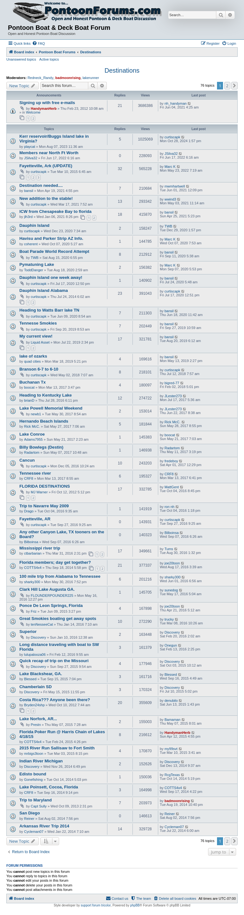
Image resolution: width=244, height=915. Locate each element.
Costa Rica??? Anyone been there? (54, 699)
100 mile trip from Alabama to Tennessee (59, 576)
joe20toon (172, 563)
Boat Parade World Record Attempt (54, 251)
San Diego (29, 813)
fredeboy (171, 461)
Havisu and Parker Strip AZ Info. (51, 238)
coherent (31, 244)
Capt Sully (39, 806)
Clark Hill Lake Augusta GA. (47, 589)
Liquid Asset (40, 342)
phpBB (135, 905)
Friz (34, 611)
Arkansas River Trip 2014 (44, 826)
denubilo (171, 700)
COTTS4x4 (33, 567)
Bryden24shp (34, 705)
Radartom (31, 452)
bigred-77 (172, 383)
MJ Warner (39, 492)
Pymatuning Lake (36, 264)
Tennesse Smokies (38, 323)
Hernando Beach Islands (43, 421)
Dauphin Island (34, 225)
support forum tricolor (96, 905)
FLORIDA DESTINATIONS (44, 486)
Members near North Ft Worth (48, 152)
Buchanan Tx (32, 382)
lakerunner (91, 78)
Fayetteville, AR (35, 519)
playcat (29, 146)
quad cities (32, 361)
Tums (169, 549)
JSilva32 (30, 158)
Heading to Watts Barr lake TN (49, 310)
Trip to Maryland (35, 800)
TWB (168, 226)
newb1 (36, 414)
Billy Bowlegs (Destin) (41, 447)
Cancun (27, 460)
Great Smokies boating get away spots (57, 618)
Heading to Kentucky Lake (45, 395)
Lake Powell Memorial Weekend (50, 408)
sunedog (171, 590)
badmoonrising (67, 78)
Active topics (49, 59)
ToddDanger (33, 270)
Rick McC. (32, 426)
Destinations (122, 70)
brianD (29, 400)
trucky (169, 619)
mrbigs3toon (34, 753)
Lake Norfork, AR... (38, 718)
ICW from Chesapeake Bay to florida (55, 211)
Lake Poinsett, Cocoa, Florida (48, 787)
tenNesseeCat (42, 624)
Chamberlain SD (35, 686)
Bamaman (172, 719)
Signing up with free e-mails (47, 102)
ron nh (169, 507)
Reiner (29, 818)
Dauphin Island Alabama (43, 290)
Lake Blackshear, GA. (40, 673)
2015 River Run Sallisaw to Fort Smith (57, 748)
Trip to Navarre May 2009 (44, 506)
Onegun (171, 645)
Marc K (170, 166)
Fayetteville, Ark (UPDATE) (45, 165)
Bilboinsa (31, 542)
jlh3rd (28, 217)
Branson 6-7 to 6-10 (38, 369)
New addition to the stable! (46, 198)
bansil (28, 191)
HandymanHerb (44, 108)
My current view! (35, 336)
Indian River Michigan (41, 761)
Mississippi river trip (39, 548)
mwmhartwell (175, 186)
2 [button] (227, 86)
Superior (28, 631)
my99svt (171, 749)
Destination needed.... (41, 185)
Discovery (38, 637)
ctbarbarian (33, 553)
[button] (234, 85)
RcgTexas (172, 775)
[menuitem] (38, 43)
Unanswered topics (21, 59)
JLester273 (173, 396)
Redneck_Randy (40, 78)
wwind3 (170, 199)
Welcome (33, 112)
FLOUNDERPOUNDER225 (52, 595)
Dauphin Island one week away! (50, 277)
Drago (29, 511)
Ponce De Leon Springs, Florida (51, 605)
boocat (29, 387)
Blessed (30, 679)
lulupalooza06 (35, 654)
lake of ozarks (33, 356)
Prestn (36, 725)
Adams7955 (33, 439)
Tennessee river (35, 473)
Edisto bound (32, 774)
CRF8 (28, 478)
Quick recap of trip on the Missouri (54, 660)
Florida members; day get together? (55, 562)
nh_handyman (176, 103)
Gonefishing (33, 779)
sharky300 (32, 582)
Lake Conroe (32, 434)
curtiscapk (172, 137)
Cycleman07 (34, 831)
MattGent (172, 487)
